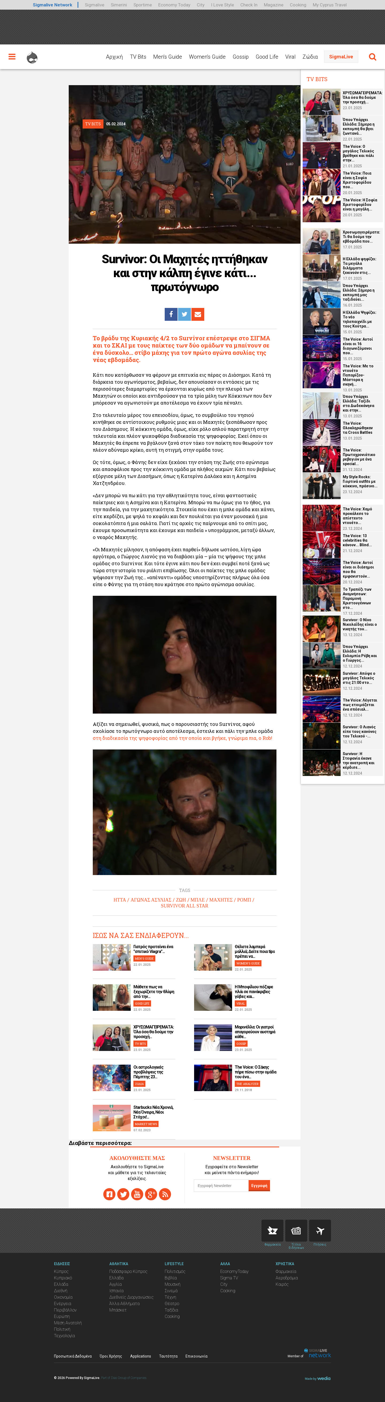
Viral (290, 57)
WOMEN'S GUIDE (248, 963)
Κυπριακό (63, 1277)
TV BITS (140, 1044)
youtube (137, 1194)
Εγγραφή (259, 1186)
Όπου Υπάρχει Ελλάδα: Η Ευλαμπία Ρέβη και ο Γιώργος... (360, 653)
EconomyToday (234, 1271)
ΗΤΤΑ (120, 900)
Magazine (273, 4)
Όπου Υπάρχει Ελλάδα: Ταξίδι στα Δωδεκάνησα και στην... (358, 403)
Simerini (119, 4)
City (201, 4)
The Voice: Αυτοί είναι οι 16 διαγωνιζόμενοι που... (358, 346)
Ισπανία (116, 1290)
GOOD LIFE (142, 1003)
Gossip (241, 57)
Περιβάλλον (65, 1310)
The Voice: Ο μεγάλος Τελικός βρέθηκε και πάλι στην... (358, 153)
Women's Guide (207, 57)
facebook (109, 1194)
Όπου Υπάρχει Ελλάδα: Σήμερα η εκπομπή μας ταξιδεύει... (359, 292)
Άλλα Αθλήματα (124, 1303)
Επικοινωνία (196, 1356)
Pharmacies (272, 1231)
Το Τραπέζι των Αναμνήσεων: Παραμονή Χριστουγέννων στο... (357, 598)
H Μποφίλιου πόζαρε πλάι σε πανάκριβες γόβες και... (254, 991)
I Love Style (222, 4)
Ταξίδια (171, 1310)
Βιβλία (171, 1277)
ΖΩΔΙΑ (139, 1084)
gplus (151, 1194)
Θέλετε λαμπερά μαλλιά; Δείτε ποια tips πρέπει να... (255, 951)
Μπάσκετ (118, 1310)
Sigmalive (94, 4)
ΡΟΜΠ (244, 900)
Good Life (267, 57)
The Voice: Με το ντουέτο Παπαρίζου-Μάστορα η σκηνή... (358, 375)
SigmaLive (341, 57)
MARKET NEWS (146, 1124)
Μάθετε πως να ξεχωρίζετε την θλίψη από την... (153, 991)
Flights (320, 1231)
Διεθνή (60, 1290)
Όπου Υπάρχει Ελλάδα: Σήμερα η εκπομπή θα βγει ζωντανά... (359, 126)
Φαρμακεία (286, 1271)
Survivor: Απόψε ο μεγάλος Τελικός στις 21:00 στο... (359, 678)
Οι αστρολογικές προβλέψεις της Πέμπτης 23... (148, 1072)
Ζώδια (310, 57)
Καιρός (282, 1284)
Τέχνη (170, 1297)
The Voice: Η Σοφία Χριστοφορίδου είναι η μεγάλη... (360, 204)
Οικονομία (63, 1297)
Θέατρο (172, 1303)
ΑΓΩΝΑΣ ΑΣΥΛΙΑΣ (150, 900)
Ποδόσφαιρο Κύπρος (128, 1271)
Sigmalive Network (52, 4)
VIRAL (240, 1003)
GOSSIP (241, 1044)
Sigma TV (229, 1277)
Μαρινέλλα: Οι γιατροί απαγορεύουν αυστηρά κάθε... (255, 1031)
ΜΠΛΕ (198, 900)
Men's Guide (167, 57)
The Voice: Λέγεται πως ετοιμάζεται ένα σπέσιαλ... (360, 704)
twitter (123, 1194)
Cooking (298, 4)
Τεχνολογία (64, 1335)
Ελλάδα (61, 1284)
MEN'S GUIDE (144, 958)
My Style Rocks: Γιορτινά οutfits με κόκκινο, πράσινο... (360, 481)
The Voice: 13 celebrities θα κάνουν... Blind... (357, 540)
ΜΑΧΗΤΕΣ (221, 900)
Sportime (142, 4)
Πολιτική (62, 1329)
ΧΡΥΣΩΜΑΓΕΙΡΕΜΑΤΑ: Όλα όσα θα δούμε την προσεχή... (153, 1031)
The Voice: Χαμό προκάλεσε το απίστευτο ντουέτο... (357, 516)
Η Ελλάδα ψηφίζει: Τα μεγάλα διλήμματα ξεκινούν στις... (359, 266)
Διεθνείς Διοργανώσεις (131, 1297)
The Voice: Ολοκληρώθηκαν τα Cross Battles (358, 428)
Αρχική (114, 57)
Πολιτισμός (175, 1271)
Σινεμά (171, 1290)
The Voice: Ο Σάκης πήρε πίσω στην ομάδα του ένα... (255, 1072)
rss (165, 1194)
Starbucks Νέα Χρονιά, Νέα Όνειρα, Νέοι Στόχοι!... (153, 1112)
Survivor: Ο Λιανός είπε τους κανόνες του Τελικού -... (359, 731)
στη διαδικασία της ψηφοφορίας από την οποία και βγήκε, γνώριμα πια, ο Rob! (182, 738)
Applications (140, 1356)
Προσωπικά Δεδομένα (73, 1356)
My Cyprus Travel (330, 4)
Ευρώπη (62, 1316)
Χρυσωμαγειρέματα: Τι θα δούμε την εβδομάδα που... (361, 236)
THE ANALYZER (247, 1084)
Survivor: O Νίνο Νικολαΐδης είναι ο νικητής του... (360, 624)
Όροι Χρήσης (111, 1356)
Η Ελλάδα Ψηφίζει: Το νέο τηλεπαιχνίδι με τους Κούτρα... (359, 319)
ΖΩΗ (181, 900)
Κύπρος (61, 1271)
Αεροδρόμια (287, 1277)
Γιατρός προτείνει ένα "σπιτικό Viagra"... (153, 949)
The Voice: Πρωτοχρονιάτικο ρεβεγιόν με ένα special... (359, 457)
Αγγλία (115, 1284)
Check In (248, 4)
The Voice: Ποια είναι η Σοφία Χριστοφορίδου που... (357, 180)
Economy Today (174, 4)
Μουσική (172, 1284)
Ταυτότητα (168, 1356)
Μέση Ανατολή (68, 1322)
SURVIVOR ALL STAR (184, 906)
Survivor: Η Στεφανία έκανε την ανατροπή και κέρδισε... (359, 761)
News (296, 1231)
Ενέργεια (62, 1303)
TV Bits (138, 57)
